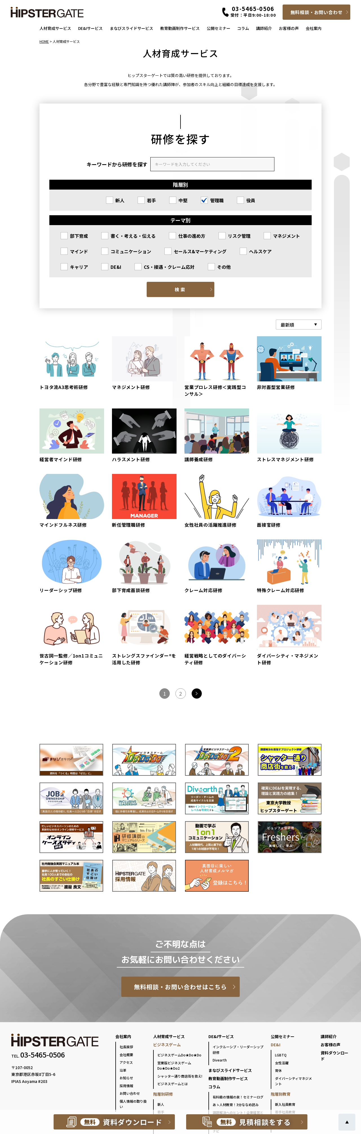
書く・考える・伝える (133, 235)
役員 (250, 200)
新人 (119, 200)
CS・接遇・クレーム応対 (169, 266)
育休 (278, 1070)
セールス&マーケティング (200, 251)
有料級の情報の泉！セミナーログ (238, 1097)
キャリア (79, 266)
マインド (79, 251)
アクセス (126, 1062)
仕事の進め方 (191, 235)
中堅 (183, 200)
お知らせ (126, 1077)
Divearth (220, 1060)
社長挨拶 (126, 1046)
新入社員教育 (285, 1104)
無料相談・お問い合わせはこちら (180, 987)
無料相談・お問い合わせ (316, 12)
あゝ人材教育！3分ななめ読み (236, 1104)
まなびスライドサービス (131, 28)
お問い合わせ (130, 1093)
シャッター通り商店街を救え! (179, 1076)
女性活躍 (282, 1062)
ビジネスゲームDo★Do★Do (179, 1054)
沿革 (123, 1070)
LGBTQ (281, 1054)
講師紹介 (264, 28)
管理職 (217, 200)
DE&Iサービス (90, 28)
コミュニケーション (131, 251)
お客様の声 (289, 28)
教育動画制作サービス (180, 28)
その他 (224, 266)
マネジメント (286, 235)
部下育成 (79, 235)
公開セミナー (218, 28)
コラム (243, 28)
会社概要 (126, 1054)
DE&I (116, 266)
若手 (151, 200)
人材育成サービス (55, 28)
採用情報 (126, 1085)
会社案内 (314, 28)
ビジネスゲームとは (172, 1083)
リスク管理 (239, 235)
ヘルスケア (260, 251)
